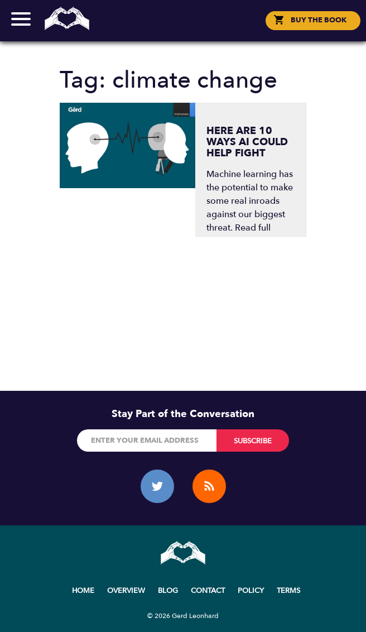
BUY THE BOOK (318, 20)
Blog (168, 591)
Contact (208, 591)
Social (183, 30)
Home (83, 591)
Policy (251, 591)
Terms (288, 591)
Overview (126, 591)
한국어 (188, 30)
